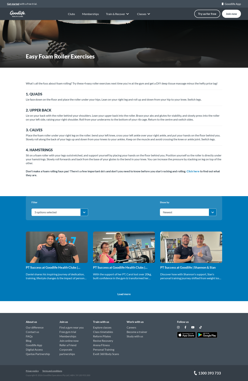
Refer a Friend (67, 345)
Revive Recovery (103, 340)
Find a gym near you (71, 327)
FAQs (29, 336)
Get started (13, 3)
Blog (28, 340)
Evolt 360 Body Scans (106, 354)
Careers (131, 327)
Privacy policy (32, 371)
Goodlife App (231, 3)
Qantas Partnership (38, 354)
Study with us (135, 336)
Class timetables (103, 331)
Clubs (71, 14)
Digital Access (34, 349)
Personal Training (103, 349)
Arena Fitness (101, 345)
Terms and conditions (52, 371)
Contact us (32, 331)
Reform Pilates (102, 336)
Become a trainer (137, 331)
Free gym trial (67, 331)
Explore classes (102, 327)
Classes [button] (144, 14)
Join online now (69, 340)
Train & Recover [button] (118, 14)
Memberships (90, 14)
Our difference (35, 327)
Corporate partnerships (67, 352)
